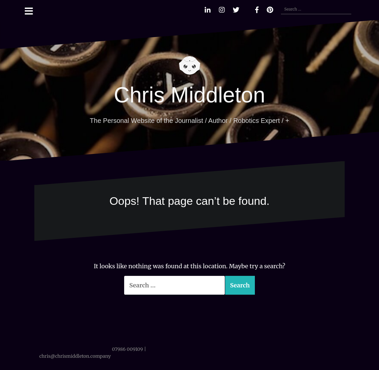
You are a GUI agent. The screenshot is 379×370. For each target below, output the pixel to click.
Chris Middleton (189, 95)
